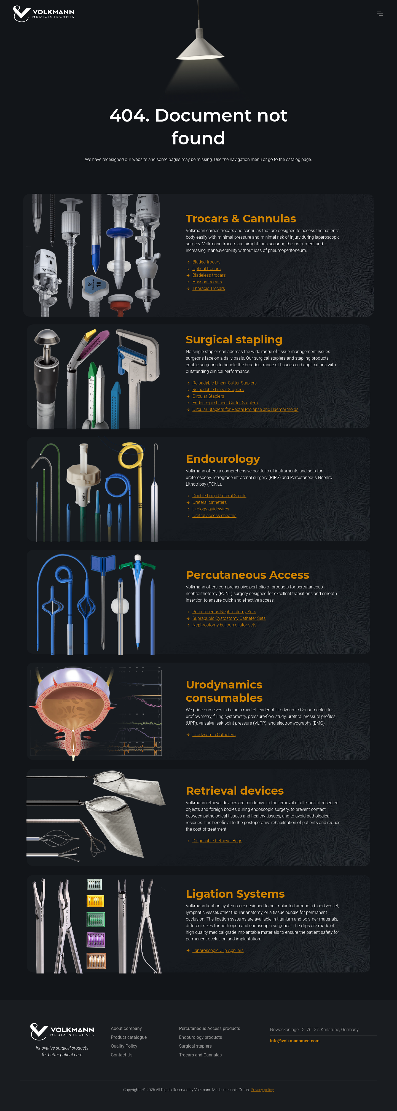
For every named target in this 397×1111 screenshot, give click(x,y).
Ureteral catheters (206, 516)
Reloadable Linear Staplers (215, 403)
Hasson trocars (204, 295)
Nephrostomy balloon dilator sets (221, 639)
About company (126, 1028)
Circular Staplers (205, 410)
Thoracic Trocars (205, 302)
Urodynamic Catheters (211, 748)
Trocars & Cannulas (241, 232)
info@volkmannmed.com (295, 1040)
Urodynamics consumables (224, 705)
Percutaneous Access (247, 589)
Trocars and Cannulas (200, 1055)
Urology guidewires (207, 523)
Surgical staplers (195, 1046)
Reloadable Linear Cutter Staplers (221, 397)
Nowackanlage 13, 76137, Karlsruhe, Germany (314, 1029)
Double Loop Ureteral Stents (216, 509)
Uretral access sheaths (211, 529)
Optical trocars (203, 282)
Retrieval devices (235, 804)
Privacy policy (262, 1090)
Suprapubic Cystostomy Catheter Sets (226, 632)
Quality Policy (124, 1046)
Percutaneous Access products (209, 1028)
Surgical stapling (234, 353)
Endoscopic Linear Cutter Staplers (222, 416)
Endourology (223, 473)
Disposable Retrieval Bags (214, 854)
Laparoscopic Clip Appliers (215, 964)
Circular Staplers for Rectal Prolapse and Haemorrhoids (242, 423)
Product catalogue (129, 1037)
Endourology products (200, 1037)
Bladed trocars (203, 275)
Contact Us (122, 1055)
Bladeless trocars (206, 289)
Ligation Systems (235, 907)
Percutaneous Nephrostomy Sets (221, 625)
